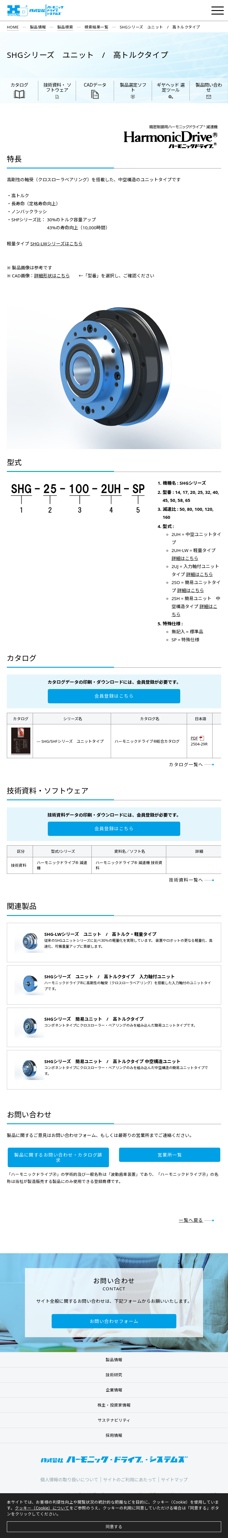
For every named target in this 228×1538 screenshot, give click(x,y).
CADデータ (95, 85)
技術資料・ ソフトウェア (57, 87)
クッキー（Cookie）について (42, 1508)
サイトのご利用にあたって (129, 1479)
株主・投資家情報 (114, 1405)
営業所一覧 (170, 1155)
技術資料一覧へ (186, 880)
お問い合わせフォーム (114, 1321)
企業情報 (114, 1390)
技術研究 (114, 1375)
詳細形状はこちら (52, 276)
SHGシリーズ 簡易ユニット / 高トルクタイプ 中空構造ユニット (112, 1061)
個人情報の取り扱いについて (69, 1479)
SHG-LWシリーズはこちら (56, 243)
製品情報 (38, 27)
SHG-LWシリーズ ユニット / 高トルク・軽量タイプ (100, 934)
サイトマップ (174, 1479)
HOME (13, 27)
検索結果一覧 (96, 27)
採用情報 (114, 1435)
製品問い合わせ (208, 87)
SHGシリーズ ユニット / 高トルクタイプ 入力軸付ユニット (109, 976)
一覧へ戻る (191, 1220)
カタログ (19, 85)
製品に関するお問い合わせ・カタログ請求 (58, 1157)
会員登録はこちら (114, 696)
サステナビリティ (114, 1420)
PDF (194, 738)
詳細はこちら (185, 558)
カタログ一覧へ (186, 764)
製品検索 (65, 27)
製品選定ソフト (133, 87)
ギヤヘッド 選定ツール (171, 87)
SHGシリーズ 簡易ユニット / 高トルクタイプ (94, 1019)
